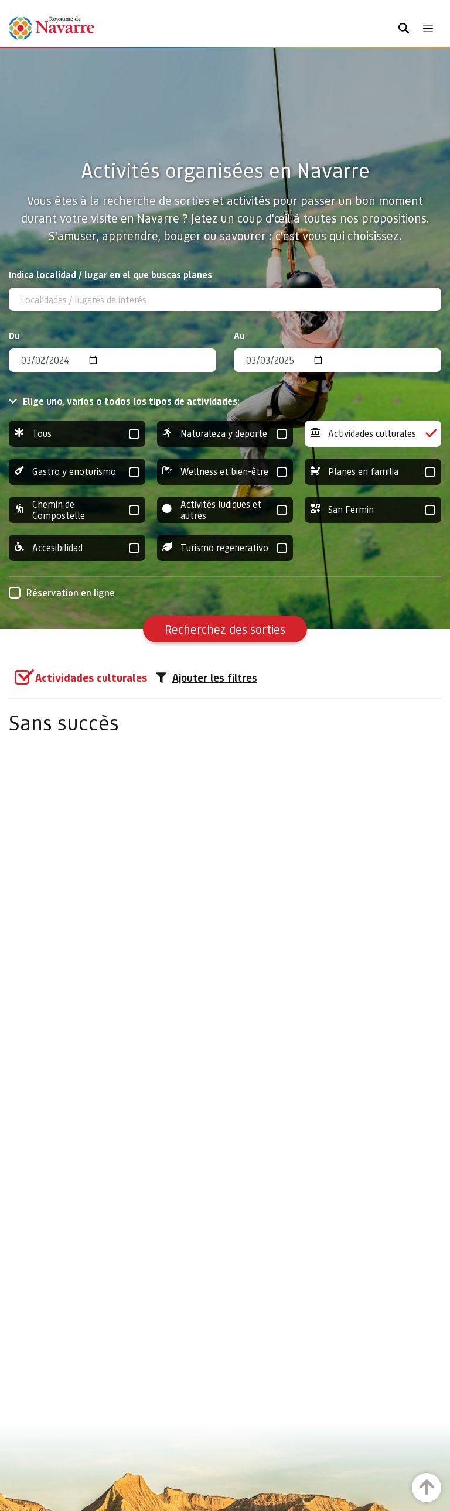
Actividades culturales (373, 434)
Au (239, 335)
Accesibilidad (77, 548)
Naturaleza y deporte (225, 434)
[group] (77, 434)
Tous (77, 434)
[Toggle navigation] (428, 28)
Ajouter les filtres (206, 678)
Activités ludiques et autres (225, 510)
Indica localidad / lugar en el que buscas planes (110, 274)
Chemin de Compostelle (77, 510)
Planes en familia (373, 472)
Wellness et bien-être (225, 472)
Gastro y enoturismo (77, 472)
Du (14, 335)
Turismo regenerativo (225, 548)
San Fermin (373, 510)
